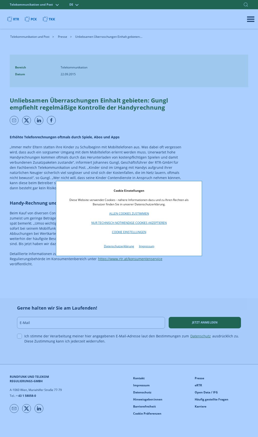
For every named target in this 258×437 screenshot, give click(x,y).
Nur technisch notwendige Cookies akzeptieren (129, 223)
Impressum (146, 246)
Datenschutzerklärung (119, 246)
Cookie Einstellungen (129, 232)
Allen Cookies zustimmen (129, 213)
